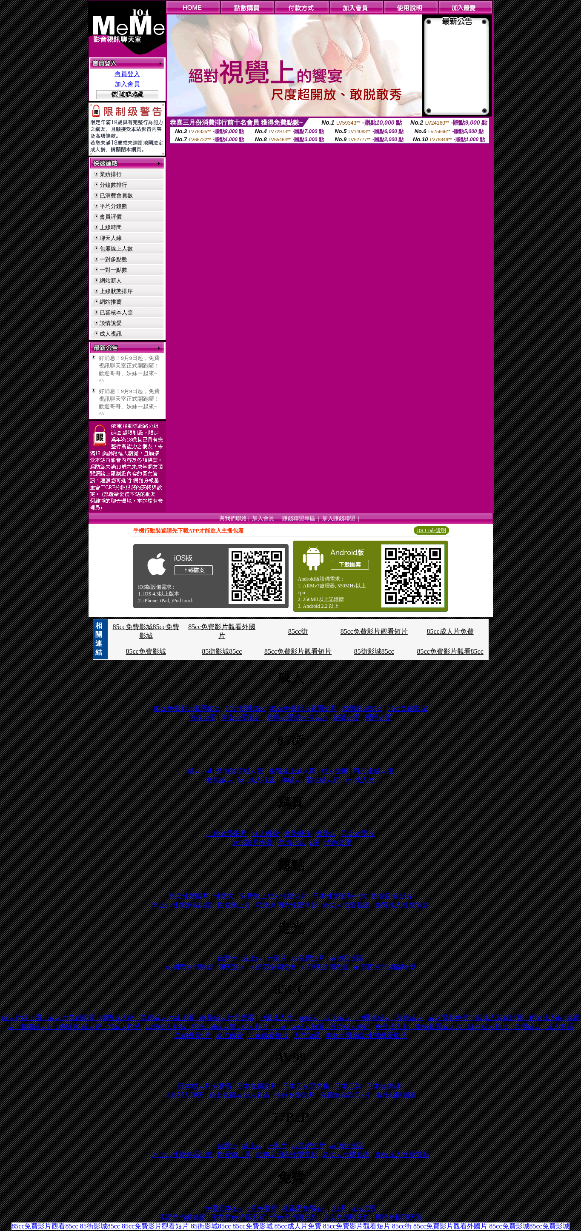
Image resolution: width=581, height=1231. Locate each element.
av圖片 (277, 958)
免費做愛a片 (192, 1035)
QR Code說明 (431, 530)
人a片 (339, 1208)
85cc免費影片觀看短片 (374, 631)
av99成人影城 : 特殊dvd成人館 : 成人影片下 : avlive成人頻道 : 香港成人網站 (258, 1026)
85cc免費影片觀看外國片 (450, 1226)
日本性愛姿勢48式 (339, 896)
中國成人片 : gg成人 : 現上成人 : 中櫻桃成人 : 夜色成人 (341, 1017)
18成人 (290, 780)
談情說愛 (111, 323)
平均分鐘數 (113, 206)
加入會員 (127, 84)
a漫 (315, 842)
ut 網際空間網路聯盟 (384, 967)
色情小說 (291, 842)
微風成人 (219, 780)
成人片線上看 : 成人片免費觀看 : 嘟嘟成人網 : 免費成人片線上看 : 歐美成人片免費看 (127, 1017)
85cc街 (298, 631)
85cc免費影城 (146, 651)
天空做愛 (307, 1035)
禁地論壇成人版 (239, 771)
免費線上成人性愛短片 (274, 896)
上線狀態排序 (116, 291)
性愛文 (224, 896)
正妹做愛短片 (268, 1035)
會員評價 (111, 217)
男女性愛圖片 (189, 896)
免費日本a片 (223, 1208)
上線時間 (111, 227)
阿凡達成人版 (373, 771)
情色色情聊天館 (294, 1217)
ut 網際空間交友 (272, 967)
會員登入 (127, 74)
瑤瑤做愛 (229, 1035)
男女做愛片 (358, 833)
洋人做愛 (265, 833)
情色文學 (338, 842)
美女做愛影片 (241, 717)
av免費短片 (308, 958)
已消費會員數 (116, 195)
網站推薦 (111, 302)
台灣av (227, 958)
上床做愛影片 (226, 833)
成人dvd (199, 771)
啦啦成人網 (323, 780)
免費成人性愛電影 (402, 905)
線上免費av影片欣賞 (239, 1095)
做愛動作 (297, 833)
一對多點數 (113, 259)
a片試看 (364, 1208)
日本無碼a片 (385, 1086)
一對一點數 (113, 270)
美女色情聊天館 (346, 1217)
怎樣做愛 (202, 717)
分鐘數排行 (113, 185)
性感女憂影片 (295, 1095)
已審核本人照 (116, 312)
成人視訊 (111, 334)
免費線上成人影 (292, 771)
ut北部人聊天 (184, 1095)
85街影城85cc (222, 651)
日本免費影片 (257, 1086)
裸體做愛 (378, 717)
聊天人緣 (111, 238)
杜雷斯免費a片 (304, 1208)
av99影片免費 (252, 842)
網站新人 (111, 280)
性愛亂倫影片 (392, 896)
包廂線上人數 (116, 248)
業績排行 (111, 174)
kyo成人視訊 (256, 780)
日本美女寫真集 (306, 1086)
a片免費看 (262, 1208)
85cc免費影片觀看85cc (450, 651)
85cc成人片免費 (450, 631)
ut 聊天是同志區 (325, 967)
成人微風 (334, 771)
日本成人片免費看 (204, 1086)
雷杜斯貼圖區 (395, 1095)
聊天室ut (231, 967)
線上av (252, 958)
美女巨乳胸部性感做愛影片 (366, 1035)
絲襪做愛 (346, 717)
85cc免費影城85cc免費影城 (529, 1226)
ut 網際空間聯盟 (189, 967)
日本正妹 (348, 1086)
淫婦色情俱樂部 (182, 1217)
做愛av (326, 833)
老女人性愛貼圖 (346, 905)
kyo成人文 (359, 780)
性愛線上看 (235, 905)
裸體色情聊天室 (399, 1217)
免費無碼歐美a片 (345, 1095)
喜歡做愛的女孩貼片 (297, 717)
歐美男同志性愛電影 (287, 905)
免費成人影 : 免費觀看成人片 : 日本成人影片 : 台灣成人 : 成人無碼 (474, 1026)
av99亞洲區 (347, 958)
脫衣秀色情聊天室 (238, 1217)
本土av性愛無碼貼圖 (182, 905)
